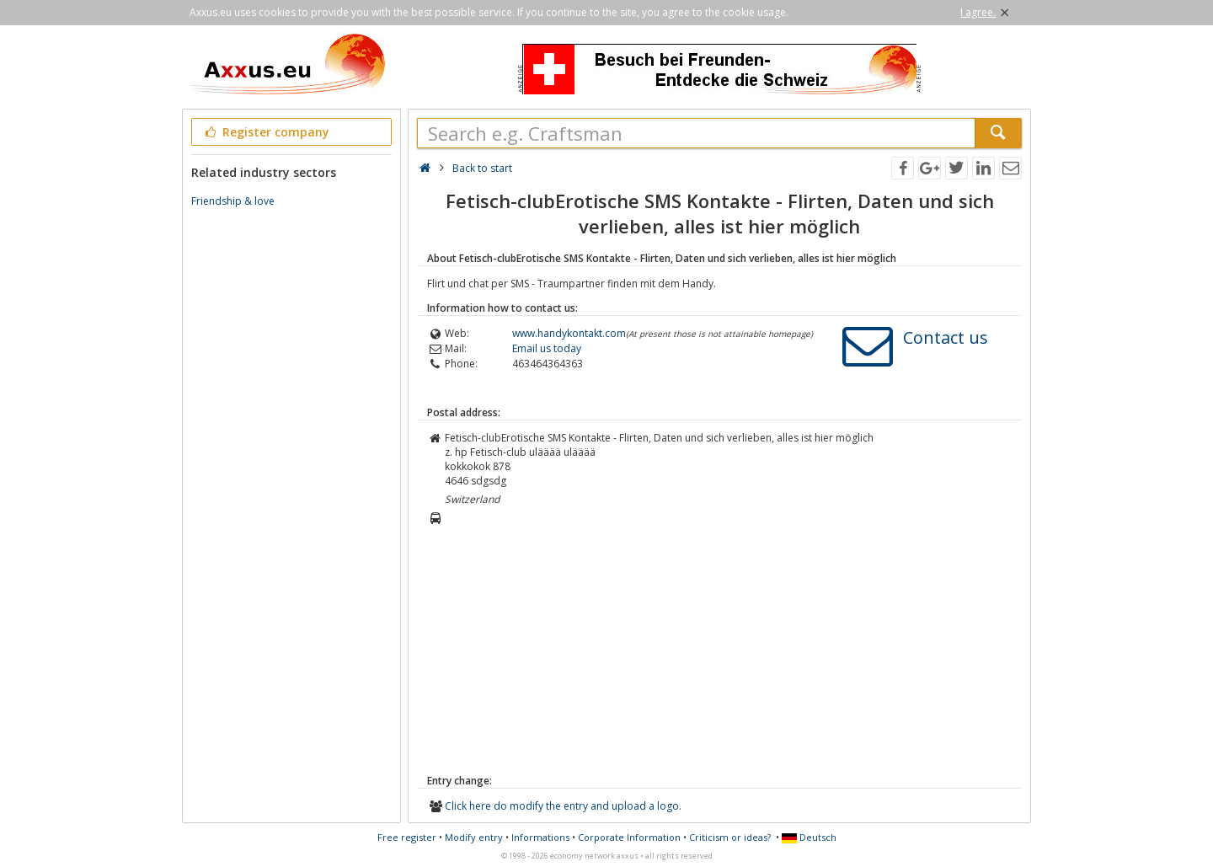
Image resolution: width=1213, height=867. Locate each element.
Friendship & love (233, 201)
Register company (265, 132)
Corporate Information (629, 837)
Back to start (482, 168)
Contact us (945, 337)
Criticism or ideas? (730, 837)
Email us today (546, 348)
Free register (406, 837)
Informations (540, 837)
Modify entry (474, 837)
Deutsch (809, 837)
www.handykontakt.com (569, 333)
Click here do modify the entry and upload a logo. (563, 806)
